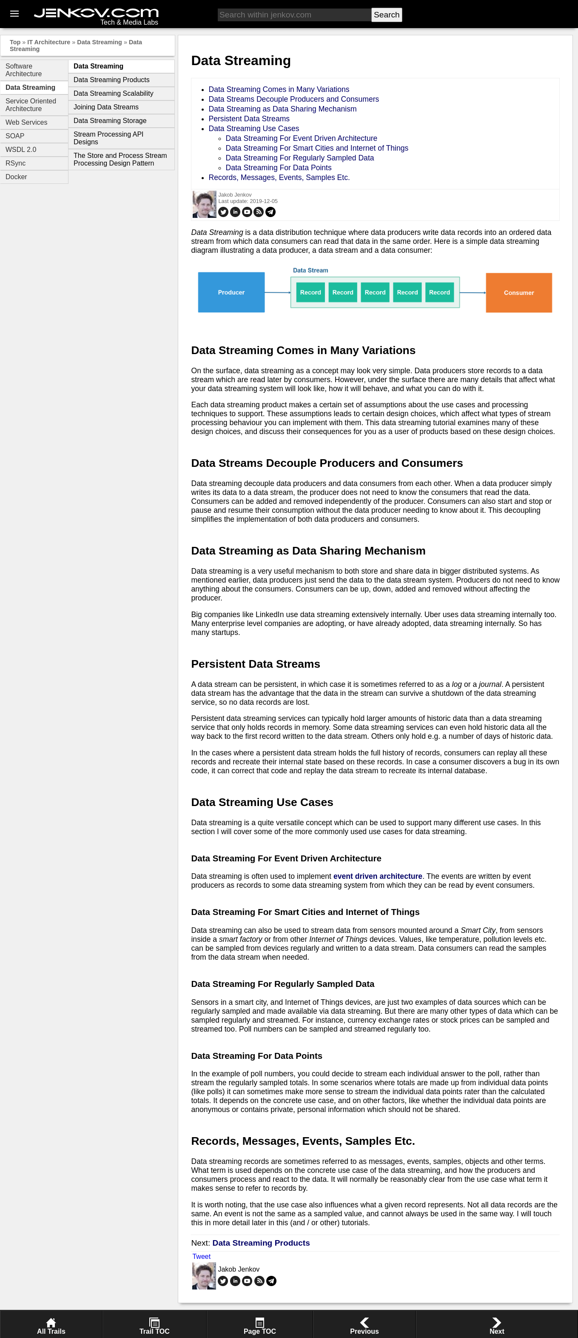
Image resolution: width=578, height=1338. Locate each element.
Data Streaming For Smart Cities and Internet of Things (316, 148)
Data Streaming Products (112, 79)
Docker (16, 176)
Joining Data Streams (106, 107)
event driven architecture (377, 876)
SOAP (15, 136)
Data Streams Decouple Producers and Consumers (293, 99)
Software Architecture (24, 70)
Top (15, 42)
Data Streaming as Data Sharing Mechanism (282, 109)
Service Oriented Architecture (31, 104)
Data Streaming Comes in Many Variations (278, 89)
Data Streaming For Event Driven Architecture (301, 138)
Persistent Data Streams (249, 118)
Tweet (201, 1256)
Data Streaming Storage (110, 120)
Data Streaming (99, 42)
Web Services (26, 122)
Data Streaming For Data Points (278, 167)
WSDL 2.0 (21, 149)
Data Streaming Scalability (114, 93)
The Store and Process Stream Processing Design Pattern (120, 159)
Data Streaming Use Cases (253, 128)
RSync (16, 163)
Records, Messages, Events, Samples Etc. (279, 177)
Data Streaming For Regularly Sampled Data (299, 158)
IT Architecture (48, 42)
